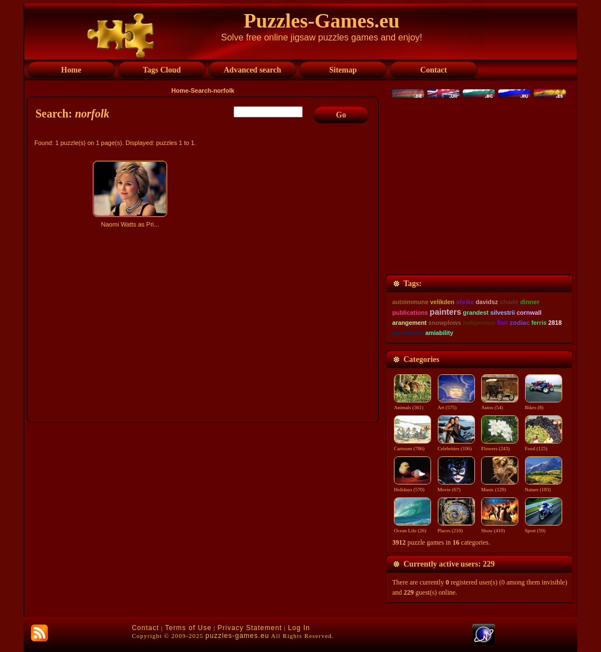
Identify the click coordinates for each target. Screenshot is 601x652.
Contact (145, 628)
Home (180, 90)
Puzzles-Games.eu (322, 21)
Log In (299, 628)
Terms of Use (188, 628)
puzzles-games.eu (237, 636)
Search (201, 90)
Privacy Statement (250, 628)
